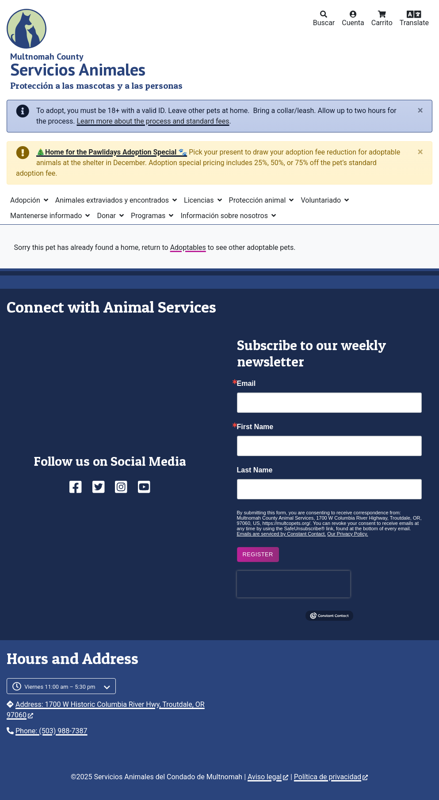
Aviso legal (268, 777)
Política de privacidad (331, 777)
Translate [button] (414, 23)
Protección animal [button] (258, 200)
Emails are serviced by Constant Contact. (281, 533)
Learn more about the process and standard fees (152, 121)
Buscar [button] (324, 23)
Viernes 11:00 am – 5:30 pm (60, 686)
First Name (255, 426)
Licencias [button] (199, 200)
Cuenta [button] (353, 23)
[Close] (420, 110)
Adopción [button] (26, 200)
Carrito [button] (382, 23)
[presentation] (293, 584)
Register (258, 554)
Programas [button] (149, 215)
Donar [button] (107, 215)
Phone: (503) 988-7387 (51, 731)
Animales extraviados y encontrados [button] (113, 200)
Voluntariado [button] (322, 200)
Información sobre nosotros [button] (225, 215)
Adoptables (188, 247)
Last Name (255, 470)
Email (246, 383)
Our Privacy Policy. (347, 533)
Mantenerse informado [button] (47, 215)
